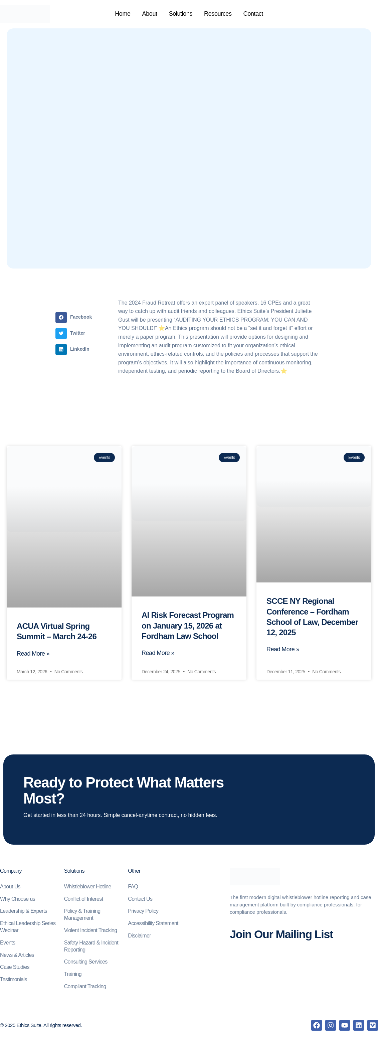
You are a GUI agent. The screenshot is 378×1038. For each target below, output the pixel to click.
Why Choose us (17, 899)
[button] (75, 317)
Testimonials (13, 980)
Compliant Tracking (85, 987)
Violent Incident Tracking (90, 931)
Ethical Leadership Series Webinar (27, 927)
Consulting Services (86, 962)
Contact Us (140, 899)
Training (72, 975)
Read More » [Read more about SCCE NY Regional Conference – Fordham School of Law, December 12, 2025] (282, 650)
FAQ (133, 887)
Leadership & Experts (23, 911)
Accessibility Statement (153, 924)
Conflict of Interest (83, 899)
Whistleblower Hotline (87, 887)
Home (122, 14)
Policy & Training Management (82, 915)
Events (7, 943)
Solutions (180, 14)
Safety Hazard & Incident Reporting (91, 946)
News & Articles (17, 956)
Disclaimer (139, 936)
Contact (253, 14)
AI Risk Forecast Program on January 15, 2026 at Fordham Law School (188, 625)
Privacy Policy (143, 911)
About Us (10, 887)
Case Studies (14, 968)
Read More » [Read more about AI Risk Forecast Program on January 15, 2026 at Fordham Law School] (158, 653)
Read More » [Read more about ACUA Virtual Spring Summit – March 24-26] (33, 654)
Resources (217, 14)
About (149, 14)
